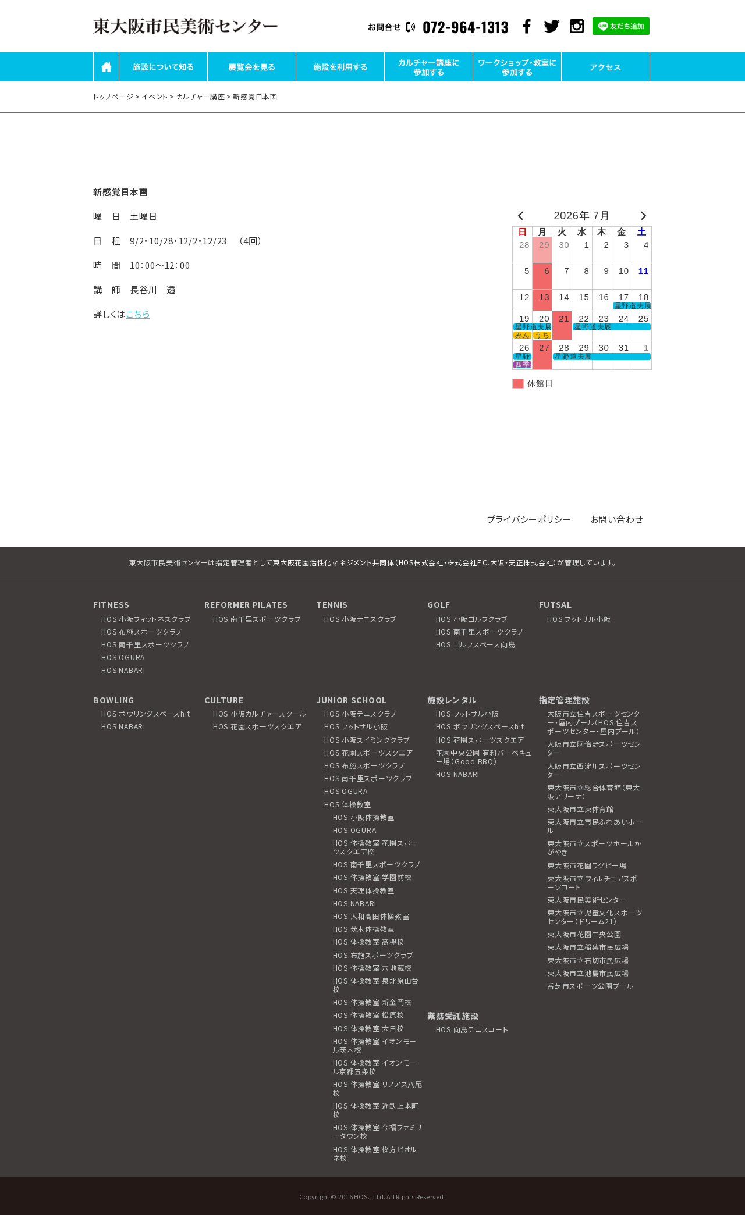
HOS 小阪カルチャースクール (260, 713)
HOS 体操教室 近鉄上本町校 (376, 1109)
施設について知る (163, 80)
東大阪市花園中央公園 (584, 934)
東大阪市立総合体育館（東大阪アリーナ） (593, 791)
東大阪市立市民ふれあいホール (595, 826)
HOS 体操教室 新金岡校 (372, 1002)
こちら (138, 314)
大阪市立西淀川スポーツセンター (594, 770)
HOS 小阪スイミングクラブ (367, 739)
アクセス (606, 80)
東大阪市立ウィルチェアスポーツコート (592, 882)
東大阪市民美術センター (586, 899)
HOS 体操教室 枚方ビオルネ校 (375, 1153)
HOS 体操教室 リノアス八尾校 (378, 1088)
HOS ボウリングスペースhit (145, 713)
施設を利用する (340, 80)
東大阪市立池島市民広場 (588, 973)
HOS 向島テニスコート (472, 1029)
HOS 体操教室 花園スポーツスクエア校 (376, 847)
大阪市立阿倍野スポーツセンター (594, 748)
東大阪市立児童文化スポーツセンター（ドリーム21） (595, 916)
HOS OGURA (123, 657)
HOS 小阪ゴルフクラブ (472, 618)
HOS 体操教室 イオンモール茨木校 (375, 1045)
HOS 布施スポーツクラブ (141, 631)
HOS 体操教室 (347, 804)
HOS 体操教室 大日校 (369, 1028)
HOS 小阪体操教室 (364, 817)
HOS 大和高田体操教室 (371, 916)
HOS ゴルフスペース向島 (476, 644)
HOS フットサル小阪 (579, 618)
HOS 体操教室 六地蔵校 (372, 967)
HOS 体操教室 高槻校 (369, 941)
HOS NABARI (123, 670)
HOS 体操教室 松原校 (369, 1015)
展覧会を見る (252, 80)
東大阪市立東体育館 (580, 809)
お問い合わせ (617, 519)
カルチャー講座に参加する (429, 80)
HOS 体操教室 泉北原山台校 (376, 984)
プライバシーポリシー (529, 519)
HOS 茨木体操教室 (364, 928)
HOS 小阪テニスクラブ (360, 618)
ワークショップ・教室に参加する (517, 80)
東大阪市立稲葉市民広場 (588, 947)
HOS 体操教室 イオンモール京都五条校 (375, 1066)
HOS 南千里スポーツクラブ (145, 644)
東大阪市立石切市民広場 (588, 960)
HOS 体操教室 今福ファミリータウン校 (377, 1131)
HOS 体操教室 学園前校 (372, 877)
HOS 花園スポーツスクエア (257, 726)
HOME (106, 80)
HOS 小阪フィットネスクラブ (146, 618)
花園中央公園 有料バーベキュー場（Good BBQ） (484, 756)
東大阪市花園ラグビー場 (586, 865)
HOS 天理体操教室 (364, 890)
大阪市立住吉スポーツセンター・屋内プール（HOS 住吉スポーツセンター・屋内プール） (593, 722)
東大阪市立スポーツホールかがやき (594, 847)
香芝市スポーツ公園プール (590, 985)
